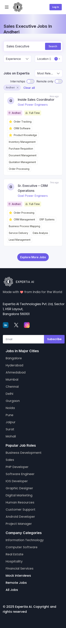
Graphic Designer (19, 488)
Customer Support (20, 509)
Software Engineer (20, 474)
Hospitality (14, 561)
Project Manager (19, 523)
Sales (10, 460)
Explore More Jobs (33, 257)
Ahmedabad (16, 372)
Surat (10, 429)
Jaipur (10, 422)
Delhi (9, 393)
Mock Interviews (18, 575)
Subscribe (54, 339)
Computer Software (21, 547)
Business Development (24, 452)
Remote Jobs (16, 582)
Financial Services (19, 568)
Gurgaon (13, 401)
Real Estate (14, 554)
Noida (10, 408)
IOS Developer (17, 481)
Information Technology (25, 540)
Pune (9, 415)
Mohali (11, 436)
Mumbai (12, 379)
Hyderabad (14, 365)
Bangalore (14, 358)
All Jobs (12, 590)
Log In (55, 7)
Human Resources (20, 502)
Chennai (12, 386)
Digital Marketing (19, 495)
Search (53, 46)
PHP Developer (17, 467)
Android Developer (20, 516)
